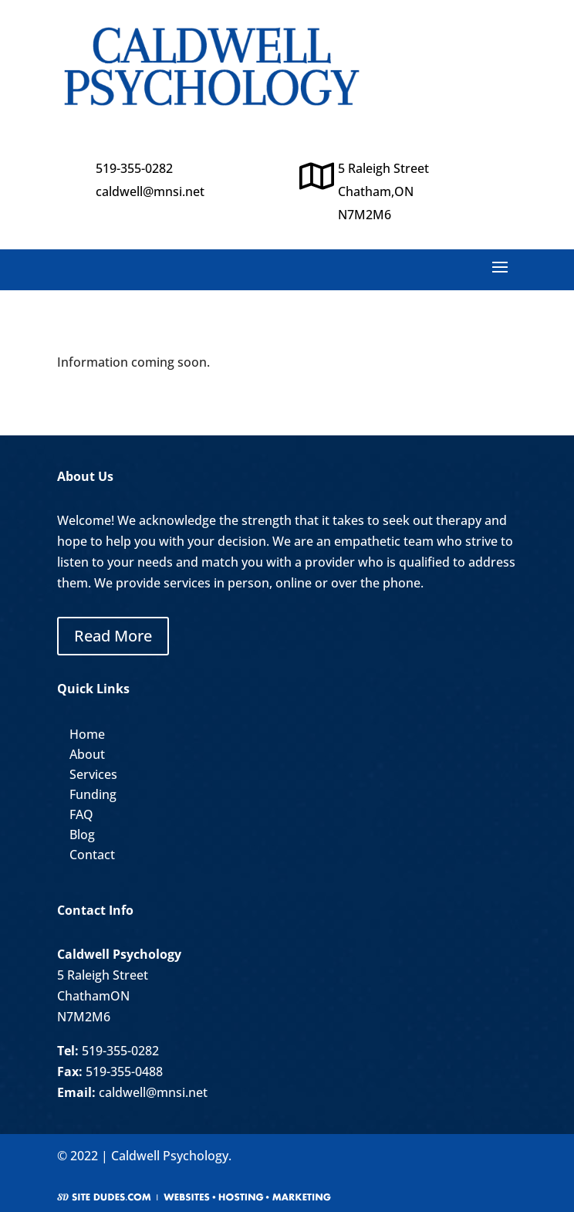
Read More (113, 635)
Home (87, 734)
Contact (92, 854)
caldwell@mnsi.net (150, 191)
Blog (82, 834)
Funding (92, 794)
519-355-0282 (120, 1050)
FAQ (81, 814)
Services (93, 774)
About (87, 754)
